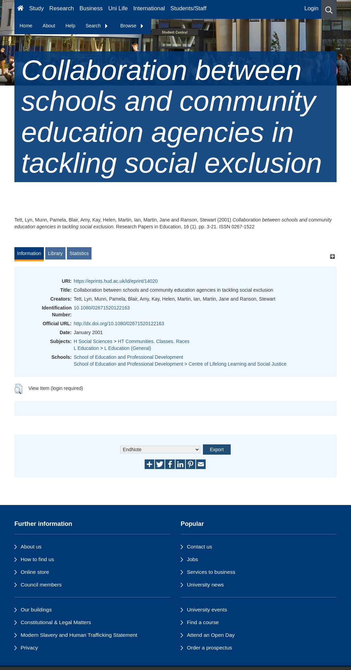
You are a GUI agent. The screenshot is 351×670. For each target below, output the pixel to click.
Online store (35, 572)
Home (26, 25)
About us (31, 546)
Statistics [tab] (79, 253)
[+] (332, 256)
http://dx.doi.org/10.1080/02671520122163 (119, 323)
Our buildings (36, 609)
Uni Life (118, 8)
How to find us (37, 559)
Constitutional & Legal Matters (56, 622)
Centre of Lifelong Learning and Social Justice (238, 364)
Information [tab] (29, 253)
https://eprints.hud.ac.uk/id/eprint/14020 (116, 281)
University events (207, 609)
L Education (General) (127, 348)
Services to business (211, 572)
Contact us (199, 546)
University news (205, 584)
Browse (132, 25)
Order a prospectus (209, 647)
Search (97, 25)
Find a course (203, 622)
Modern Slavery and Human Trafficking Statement (79, 635)
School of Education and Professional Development (128, 357)
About (49, 25)
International (149, 8)
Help (70, 25)
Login (311, 8)
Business (91, 8)
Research (61, 8)
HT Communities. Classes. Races (154, 341)
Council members (41, 584)
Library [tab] (55, 253)
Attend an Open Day (210, 635)
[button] (329, 9)
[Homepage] (20, 9)
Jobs (192, 559)
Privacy (29, 647)
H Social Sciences (93, 341)
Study (36, 8)
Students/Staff (188, 8)
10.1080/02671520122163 (102, 308)
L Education (86, 348)
